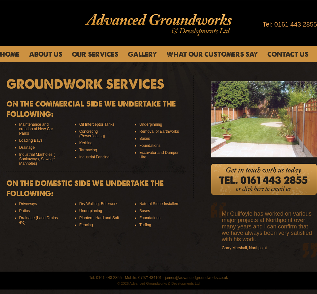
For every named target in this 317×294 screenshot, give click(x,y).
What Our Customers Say (212, 54)
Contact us (287, 54)
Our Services (95, 54)
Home (9, 54)
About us (45, 54)
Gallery (142, 54)
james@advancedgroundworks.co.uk (196, 277)
